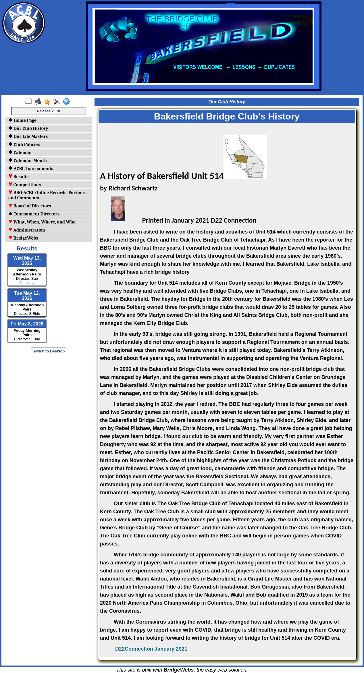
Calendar (20, 152)
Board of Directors (29, 206)
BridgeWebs (23, 238)
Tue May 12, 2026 (27, 296)
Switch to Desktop (48, 351)
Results (18, 176)
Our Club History (28, 128)
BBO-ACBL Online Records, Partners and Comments (47, 195)
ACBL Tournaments (30, 168)
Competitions (24, 184)
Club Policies (24, 144)
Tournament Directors (33, 214)
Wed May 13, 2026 (27, 261)
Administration (26, 230)
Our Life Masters (28, 136)
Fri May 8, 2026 (27, 323)
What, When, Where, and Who (42, 222)
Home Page (22, 120)
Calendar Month (27, 160)
